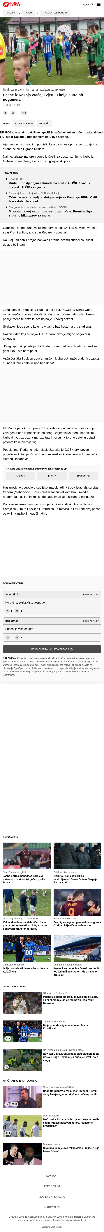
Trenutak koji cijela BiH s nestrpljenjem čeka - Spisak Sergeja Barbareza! (75, 879)
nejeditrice (11, 620)
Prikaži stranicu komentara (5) (52, 649)
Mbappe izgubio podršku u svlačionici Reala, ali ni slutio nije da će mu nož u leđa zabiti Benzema (70, 1000)
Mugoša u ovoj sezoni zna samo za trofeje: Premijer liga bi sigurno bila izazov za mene (55, 211)
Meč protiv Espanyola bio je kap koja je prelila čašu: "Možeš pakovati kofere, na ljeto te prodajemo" (71, 1122)
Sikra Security (56, 1227)
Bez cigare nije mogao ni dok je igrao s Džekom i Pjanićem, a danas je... (77, 924)
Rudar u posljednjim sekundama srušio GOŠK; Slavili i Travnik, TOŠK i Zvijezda (55, 183)
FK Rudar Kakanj (24, 123)
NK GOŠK (44, 123)
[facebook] (5, 113)
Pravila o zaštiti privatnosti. (74, 1220)
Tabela (52, 476)
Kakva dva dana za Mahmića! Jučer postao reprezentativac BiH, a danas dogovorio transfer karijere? (25, 925)
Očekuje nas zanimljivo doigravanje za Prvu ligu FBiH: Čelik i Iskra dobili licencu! (55, 197)
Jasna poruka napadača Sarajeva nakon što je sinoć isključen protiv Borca (24, 879)
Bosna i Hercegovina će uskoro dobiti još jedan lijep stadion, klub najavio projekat (77, 971)
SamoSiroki (12, 594)
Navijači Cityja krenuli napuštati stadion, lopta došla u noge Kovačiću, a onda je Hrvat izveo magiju (71, 1057)
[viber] (13, 113)
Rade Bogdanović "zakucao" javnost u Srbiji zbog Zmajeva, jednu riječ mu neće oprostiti (70, 1093)
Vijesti (20, 476)
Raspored (83, 476)
